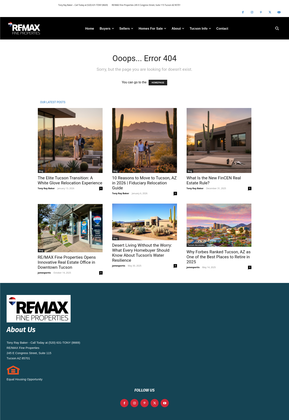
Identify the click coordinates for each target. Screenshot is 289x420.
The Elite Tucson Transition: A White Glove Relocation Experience (70, 180)
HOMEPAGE (158, 82)
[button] (277, 28)
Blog (41, 171)
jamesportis (44, 272)
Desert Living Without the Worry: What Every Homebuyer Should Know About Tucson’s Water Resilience (142, 253)
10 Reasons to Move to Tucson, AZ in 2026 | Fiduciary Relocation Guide (144, 183)
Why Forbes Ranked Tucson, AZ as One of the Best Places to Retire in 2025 (219, 256)
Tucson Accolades (196, 245)
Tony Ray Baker (46, 188)
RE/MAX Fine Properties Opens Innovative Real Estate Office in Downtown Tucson (67, 262)
